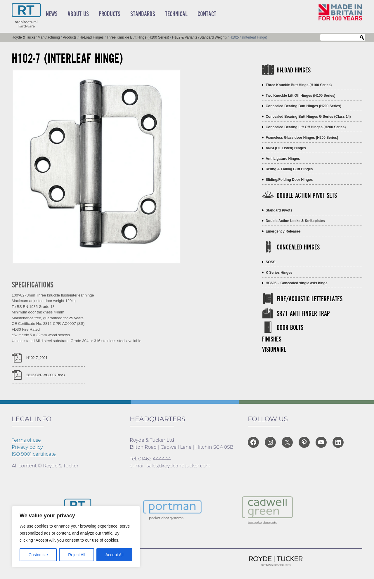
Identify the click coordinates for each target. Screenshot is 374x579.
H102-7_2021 (37, 358)
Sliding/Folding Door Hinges (289, 180)
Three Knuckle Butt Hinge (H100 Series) (299, 85)
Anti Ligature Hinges (283, 159)
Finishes (271, 339)
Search (362, 37)
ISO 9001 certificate (34, 454)
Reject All (76, 554)
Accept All (114, 554)
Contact (207, 14)
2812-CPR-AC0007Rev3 (45, 375)
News (52, 14)
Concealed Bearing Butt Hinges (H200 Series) (303, 106)
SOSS (270, 262)
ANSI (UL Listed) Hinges (286, 148)
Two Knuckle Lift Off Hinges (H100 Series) (300, 95)
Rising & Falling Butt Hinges (289, 169)
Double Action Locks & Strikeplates (295, 221)
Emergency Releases (283, 231)
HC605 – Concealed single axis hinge (296, 283)
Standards (142, 14)
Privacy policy (27, 447)
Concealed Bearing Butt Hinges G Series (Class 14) (308, 117)
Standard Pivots (279, 210)
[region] (76, 536)
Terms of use (26, 440)
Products (109, 14)
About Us (78, 14)
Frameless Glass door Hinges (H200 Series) (302, 138)
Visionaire (274, 349)
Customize (38, 554)
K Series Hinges (279, 273)
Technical (176, 14)
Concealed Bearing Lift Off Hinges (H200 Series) (306, 127)
